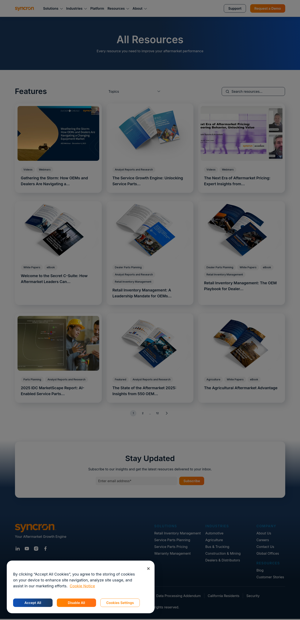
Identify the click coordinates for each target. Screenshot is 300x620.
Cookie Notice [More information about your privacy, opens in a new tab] (82, 586)
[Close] (148, 568)
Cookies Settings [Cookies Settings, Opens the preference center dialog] (120, 603)
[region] (81, 587)
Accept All (32, 603)
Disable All (76, 603)
